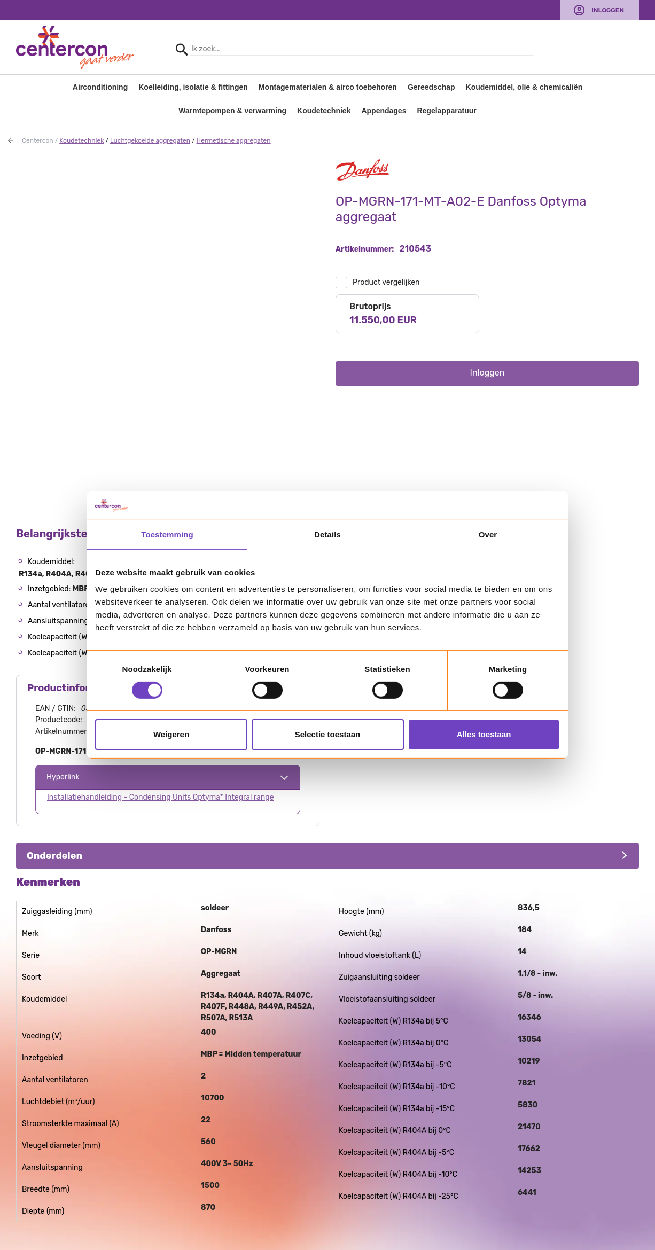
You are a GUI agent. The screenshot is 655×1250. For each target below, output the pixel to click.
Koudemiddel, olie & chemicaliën (524, 87)
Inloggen (607, 10)
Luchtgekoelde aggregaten (150, 140)
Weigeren (171, 734)
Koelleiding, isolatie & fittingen (193, 87)
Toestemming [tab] (167, 533)
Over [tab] (488, 533)
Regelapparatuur (446, 110)
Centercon (37, 140)
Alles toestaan (484, 734)
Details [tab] (327, 533)
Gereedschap (431, 87)
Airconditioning (100, 87)
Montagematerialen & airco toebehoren (328, 87)
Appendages (383, 110)
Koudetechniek (323, 110)
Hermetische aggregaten (234, 140)
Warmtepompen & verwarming (232, 110)
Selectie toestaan (328, 734)
